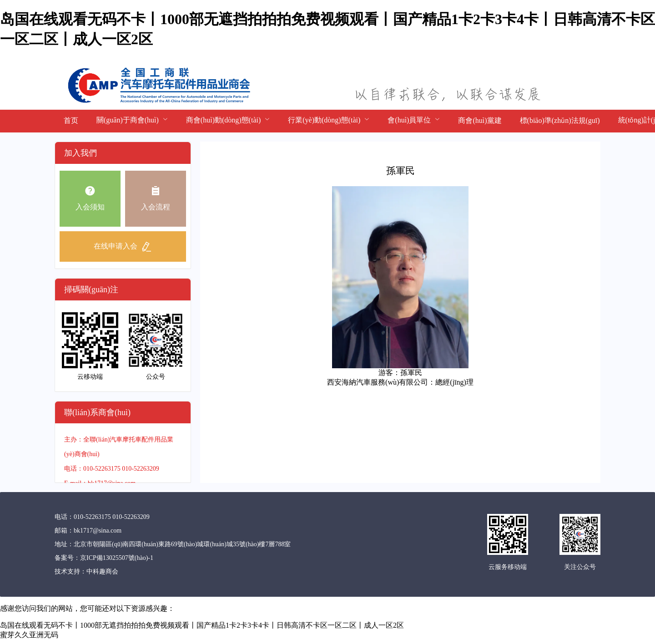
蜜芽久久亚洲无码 (29, 635)
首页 (71, 120)
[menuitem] (71, 121)
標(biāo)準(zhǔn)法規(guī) (560, 120)
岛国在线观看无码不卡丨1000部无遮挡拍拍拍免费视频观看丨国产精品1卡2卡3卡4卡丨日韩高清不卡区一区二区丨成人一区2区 (202, 625)
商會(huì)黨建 (479, 120)
